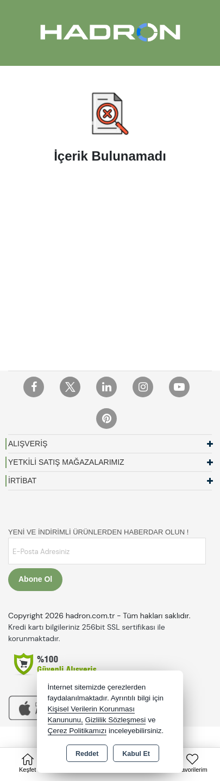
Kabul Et (136, 754)
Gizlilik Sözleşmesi (115, 720)
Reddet (87, 754)
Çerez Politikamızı (77, 731)
